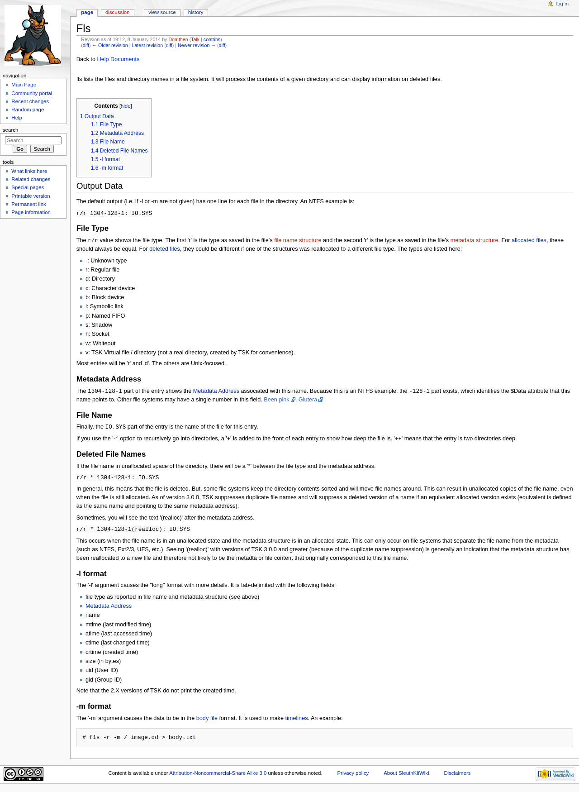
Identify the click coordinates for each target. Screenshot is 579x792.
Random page (27, 109)
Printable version (30, 196)
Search (11, 130)
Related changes (30, 179)
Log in (562, 3)
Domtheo (178, 39)
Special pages (27, 187)
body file (207, 721)
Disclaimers (457, 775)
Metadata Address (216, 392)
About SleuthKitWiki (406, 775)
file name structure (297, 241)
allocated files (529, 241)
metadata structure (474, 241)
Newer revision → (197, 45)
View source (162, 12)
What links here (29, 171)
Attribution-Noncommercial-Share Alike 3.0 (218, 775)
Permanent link (28, 204)
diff (86, 45)
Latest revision (147, 45)
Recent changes (30, 101)
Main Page (23, 84)
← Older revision (110, 45)
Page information (31, 212)
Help (16, 117)
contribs (212, 39)
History (196, 12)
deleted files (164, 250)
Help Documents (118, 59)
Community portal (31, 93)
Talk (195, 39)
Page (87, 12)
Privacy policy (353, 775)
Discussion (117, 12)
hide (125, 106)
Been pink (276, 401)
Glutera (308, 401)
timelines (296, 721)
